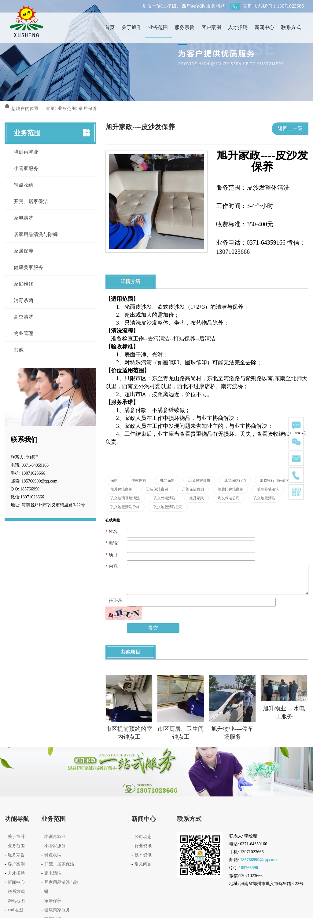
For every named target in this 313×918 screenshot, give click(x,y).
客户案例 (211, 27)
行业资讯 (143, 845)
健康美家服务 (28, 267)
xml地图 (15, 910)
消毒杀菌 (23, 300)
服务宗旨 (184, 27)
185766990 (248, 867)
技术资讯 (143, 855)
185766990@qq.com (258, 860)
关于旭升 (131, 27)
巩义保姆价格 (199, 480)
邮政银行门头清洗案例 (278, 480)
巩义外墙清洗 (164, 498)
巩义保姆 (167, 480)
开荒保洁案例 (193, 489)
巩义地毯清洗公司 (168, 507)
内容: (111, 566)
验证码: (114, 600)
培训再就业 (26, 152)
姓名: (111, 531)
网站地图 (16, 900)
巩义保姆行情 (235, 480)
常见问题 (143, 864)
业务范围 (158, 27)
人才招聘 (238, 27)
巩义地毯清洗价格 (125, 507)
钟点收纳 (23, 185)
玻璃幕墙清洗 (268, 489)
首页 (110, 27)
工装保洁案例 (157, 489)
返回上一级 (290, 128)
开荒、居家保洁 (31, 201)
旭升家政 (196, 498)
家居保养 (88, 108)
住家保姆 (138, 480)
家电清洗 (23, 217)
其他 (19, 349)
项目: (111, 554)
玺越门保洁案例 (230, 489)
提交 (153, 627)
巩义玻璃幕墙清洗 (125, 498)
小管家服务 (26, 168)
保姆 (114, 480)
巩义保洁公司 (229, 498)
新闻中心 (264, 27)
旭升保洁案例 (121, 489)
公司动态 (143, 836)
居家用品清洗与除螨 (36, 234)
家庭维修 (23, 283)
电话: (111, 543)
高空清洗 (23, 316)
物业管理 (23, 333)
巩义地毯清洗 (264, 498)
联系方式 (291, 27)
